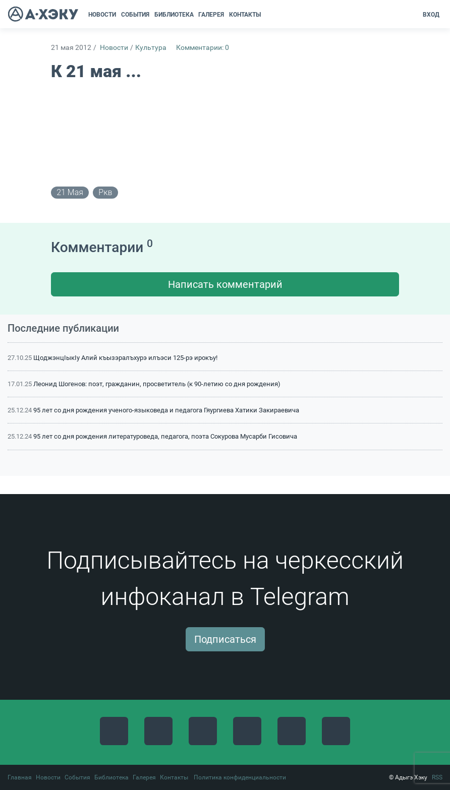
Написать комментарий (225, 284)
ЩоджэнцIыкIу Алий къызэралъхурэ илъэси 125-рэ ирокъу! (125, 357)
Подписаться (225, 639)
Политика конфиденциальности (240, 777)
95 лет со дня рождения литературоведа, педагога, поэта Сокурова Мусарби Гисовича (165, 436)
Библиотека (111, 777)
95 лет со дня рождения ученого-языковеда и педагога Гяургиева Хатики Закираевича (166, 410)
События (77, 777)
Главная (20, 777)
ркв (105, 192)
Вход (431, 14)
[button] (266, 14)
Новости (114, 47)
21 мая (70, 192)
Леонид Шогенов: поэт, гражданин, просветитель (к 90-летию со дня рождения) (156, 384)
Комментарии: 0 (202, 47)
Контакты (174, 777)
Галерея (144, 777)
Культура (150, 47)
